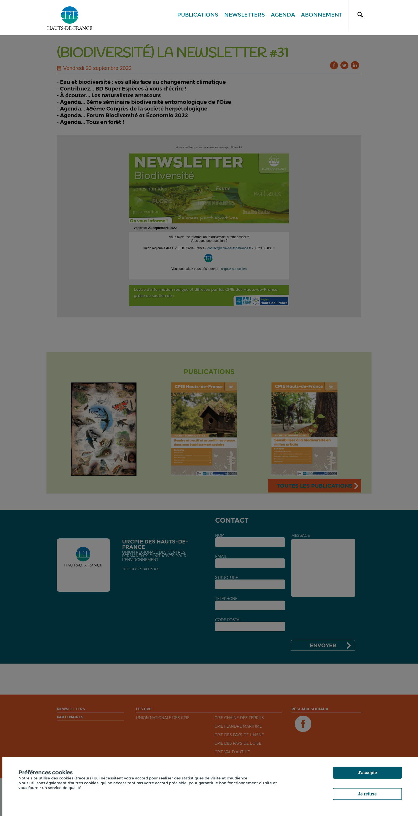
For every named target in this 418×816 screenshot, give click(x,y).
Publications (197, 14)
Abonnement (321, 14)
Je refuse (367, 794)
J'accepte (367, 772)
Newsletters (244, 14)
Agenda (283, 14)
